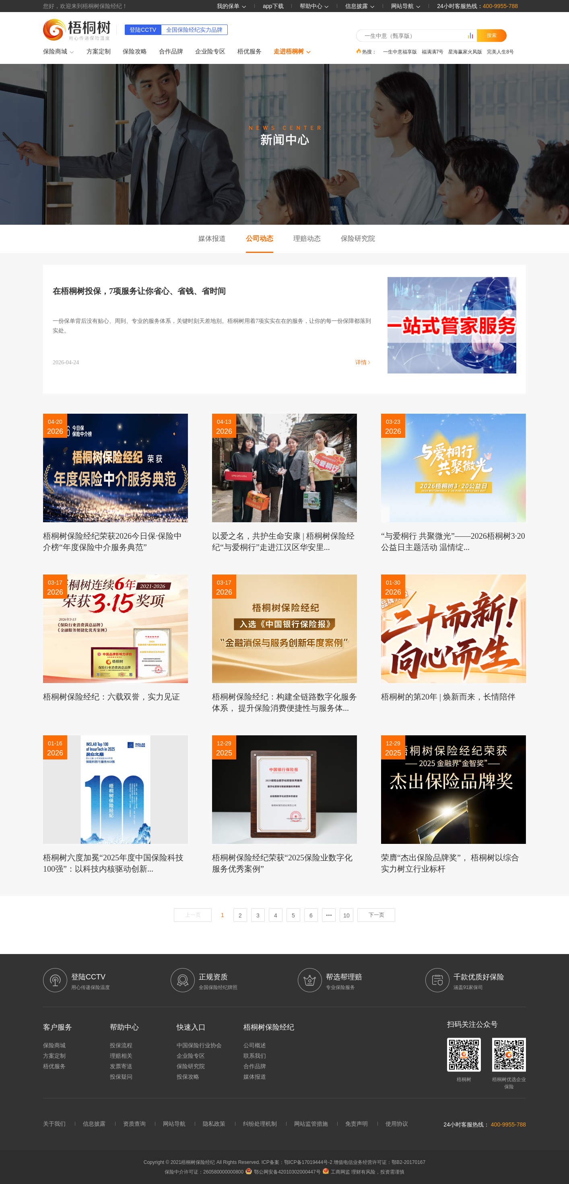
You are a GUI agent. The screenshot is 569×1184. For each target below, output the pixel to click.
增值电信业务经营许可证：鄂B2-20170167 (379, 1162)
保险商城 (58, 52)
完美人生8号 (500, 51)
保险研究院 (358, 238)
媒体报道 (212, 238)
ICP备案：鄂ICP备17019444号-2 (298, 1162)
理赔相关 (121, 1056)
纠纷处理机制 (260, 1123)
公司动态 (259, 238)
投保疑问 (121, 1076)
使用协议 (397, 1123)
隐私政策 (214, 1123)
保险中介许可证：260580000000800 (204, 1172)
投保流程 (121, 1045)
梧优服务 (249, 51)
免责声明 (356, 1123)
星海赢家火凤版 (465, 51)
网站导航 (174, 1123)
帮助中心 (315, 6)
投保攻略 (188, 1076)
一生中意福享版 (400, 51)
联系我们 (254, 1056)
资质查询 (134, 1123)
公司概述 (254, 1045)
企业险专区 (210, 51)
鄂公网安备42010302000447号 (282, 1172)
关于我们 (54, 1123)
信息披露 (360, 6)
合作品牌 (171, 51)
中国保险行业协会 (199, 1045)
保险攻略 (135, 51)
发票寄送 (121, 1066)
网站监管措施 (311, 1123)
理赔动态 (307, 238)
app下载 (273, 6)
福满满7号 (433, 51)
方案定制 (99, 51)
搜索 (492, 35)
